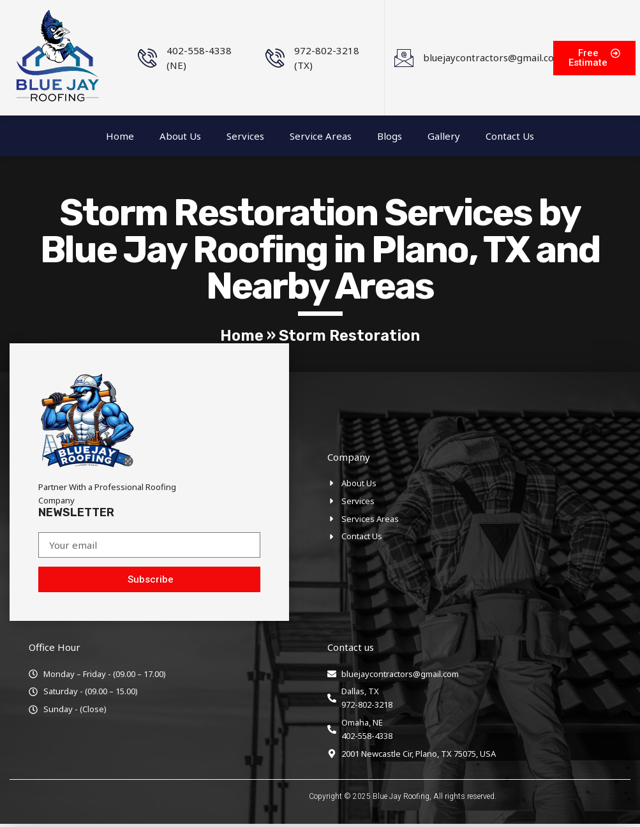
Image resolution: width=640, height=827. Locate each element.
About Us (180, 136)
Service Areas (321, 136)
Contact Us (510, 136)
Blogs (389, 136)
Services (245, 136)
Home (120, 136)
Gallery (444, 136)
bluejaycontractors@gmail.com (493, 57)
